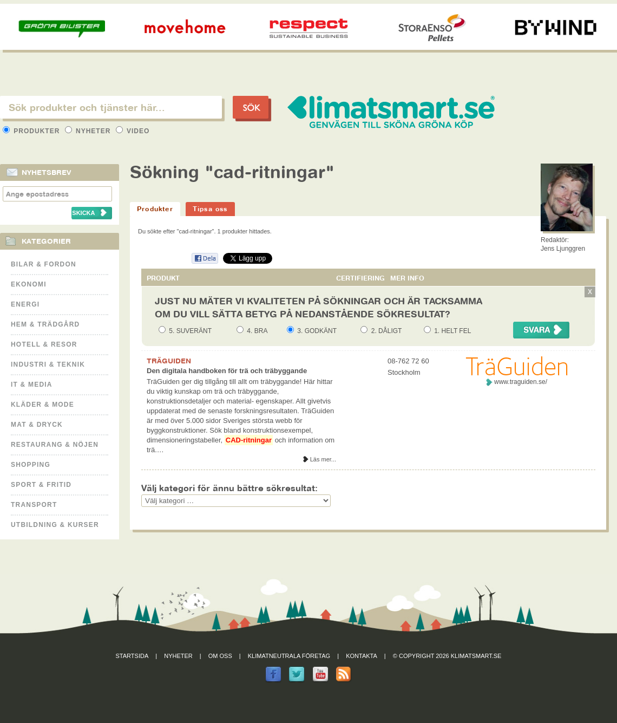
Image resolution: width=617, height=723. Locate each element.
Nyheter (89, 131)
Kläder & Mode (42, 404)
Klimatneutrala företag (289, 656)
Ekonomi (29, 284)
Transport (34, 505)
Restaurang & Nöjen (55, 444)
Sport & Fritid (41, 484)
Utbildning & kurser (55, 525)
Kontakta (361, 656)
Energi (25, 304)
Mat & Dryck (37, 424)
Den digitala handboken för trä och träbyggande (227, 371)
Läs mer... (323, 459)
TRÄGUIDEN (169, 360)
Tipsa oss (210, 209)
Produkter (32, 131)
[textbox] (111, 107)
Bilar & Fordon (43, 264)
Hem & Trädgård (45, 324)
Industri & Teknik (48, 364)
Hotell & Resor (44, 344)
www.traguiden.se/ (520, 382)
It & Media (31, 384)
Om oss (220, 656)
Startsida (132, 656)
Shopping (30, 464)
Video (133, 131)
